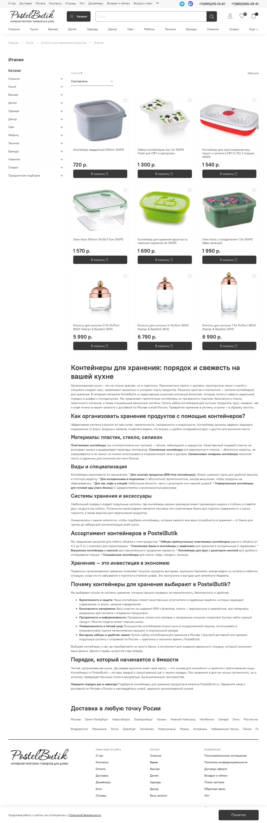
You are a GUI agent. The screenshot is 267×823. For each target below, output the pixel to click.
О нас (12, 3)
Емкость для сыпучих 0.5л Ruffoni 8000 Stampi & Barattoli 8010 (96, 327)
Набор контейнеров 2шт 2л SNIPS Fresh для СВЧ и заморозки (161, 151)
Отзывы (70, 3)
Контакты (55, 3)
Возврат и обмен (118, 3)
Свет (130, 29)
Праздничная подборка (24, 175)
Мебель (149, 29)
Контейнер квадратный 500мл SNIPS (98, 150)
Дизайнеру (95, 3)
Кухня (34, 29)
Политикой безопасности (85, 815)
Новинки (213, 29)
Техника (170, 29)
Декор (112, 29)
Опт (82, 3)
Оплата (40, 3)
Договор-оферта (215, 769)
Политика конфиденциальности (225, 762)
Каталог (78, 16)
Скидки (234, 29)
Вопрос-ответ (143, 3)
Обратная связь (214, 789)
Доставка (26, 3)
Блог (99, 789)
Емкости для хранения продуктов (63, 43)
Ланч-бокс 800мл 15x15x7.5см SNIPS (98, 239)
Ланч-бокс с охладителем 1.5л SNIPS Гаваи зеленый (227, 241)
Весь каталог (159, 795)
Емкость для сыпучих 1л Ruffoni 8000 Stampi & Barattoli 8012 (163, 327)
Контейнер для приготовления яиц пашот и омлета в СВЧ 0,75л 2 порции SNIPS (228, 153)
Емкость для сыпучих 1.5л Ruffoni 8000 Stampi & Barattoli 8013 (229, 327)
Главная (13, 43)
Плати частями (214, 782)
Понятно (238, 815)
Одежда (92, 29)
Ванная (53, 29)
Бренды (191, 29)
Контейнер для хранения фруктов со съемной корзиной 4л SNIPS (163, 241)
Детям (72, 29)
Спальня (14, 29)
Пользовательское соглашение (225, 755)
